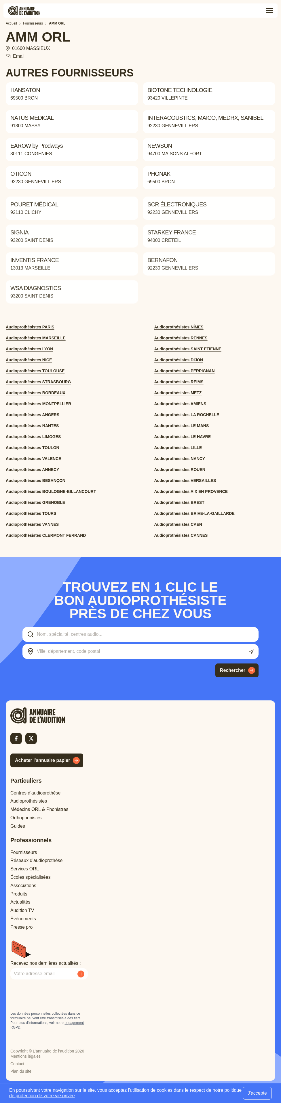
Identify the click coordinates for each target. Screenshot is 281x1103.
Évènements (23, 918)
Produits (18, 893)
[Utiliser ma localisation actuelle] (251, 651)
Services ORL (24, 868)
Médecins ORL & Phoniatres (39, 809)
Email (18, 56)
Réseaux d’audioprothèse (36, 860)
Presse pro (21, 927)
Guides (17, 826)
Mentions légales (25, 1056)
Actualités (20, 902)
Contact (17, 1063)
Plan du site (20, 1071)
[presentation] (54, 995)
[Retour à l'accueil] (47, 715)
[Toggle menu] (269, 10)
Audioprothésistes (28, 801)
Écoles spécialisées (30, 877)
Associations (23, 885)
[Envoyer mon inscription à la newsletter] (80, 974)
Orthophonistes (26, 817)
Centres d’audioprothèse (35, 792)
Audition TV (22, 910)
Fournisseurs (23, 852)
